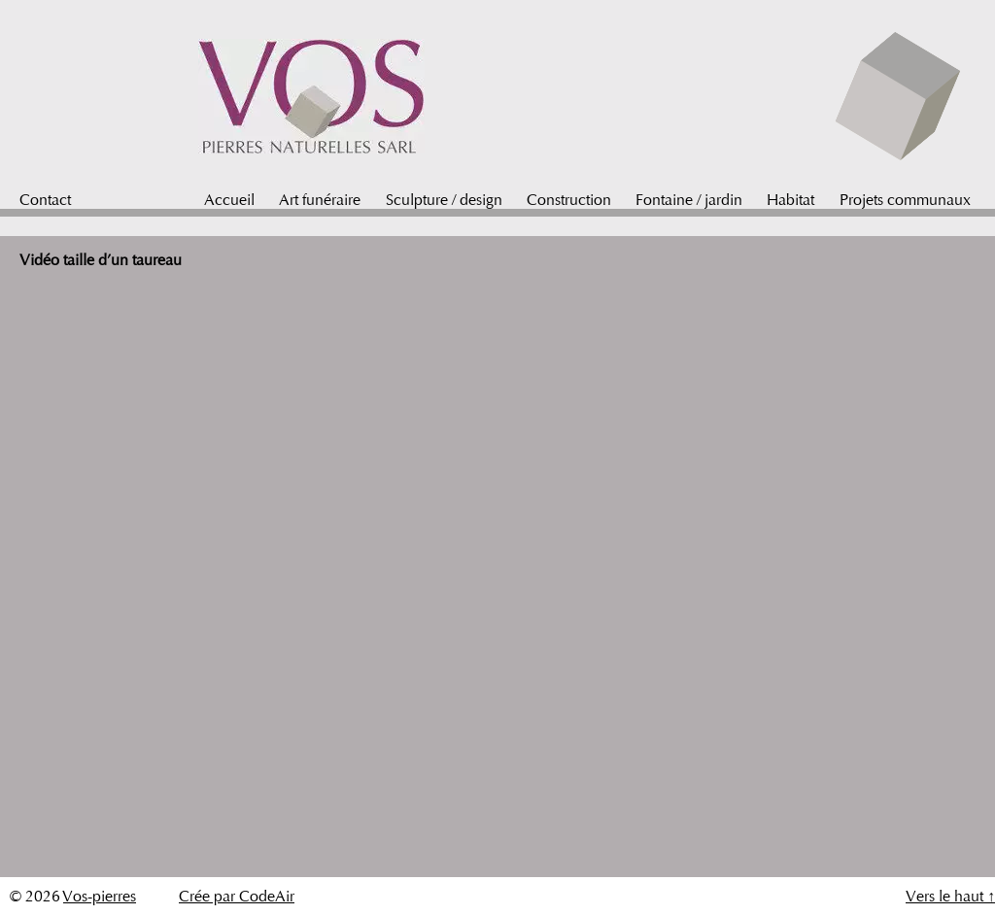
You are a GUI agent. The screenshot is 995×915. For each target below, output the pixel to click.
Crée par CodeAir (236, 896)
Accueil (229, 199)
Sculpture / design (444, 199)
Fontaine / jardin (688, 199)
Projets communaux (905, 199)
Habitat (790, 199)
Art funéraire (319, 199)
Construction (569, 199)
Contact (45, 199)
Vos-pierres (99, 896)
